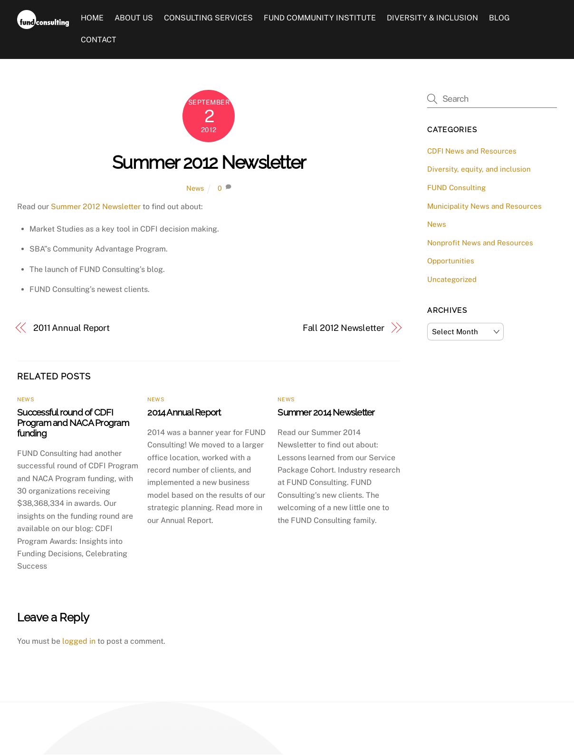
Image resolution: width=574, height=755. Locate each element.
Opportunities (450, 261)
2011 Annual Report (71, 328)
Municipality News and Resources (484, 206)
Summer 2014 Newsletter (325, 412)
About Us (134, 18)
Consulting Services (208, 18)
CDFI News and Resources (472, 151)
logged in (79, 641)
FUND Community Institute (320, 18)
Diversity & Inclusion (432, 18)
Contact (98, 39)
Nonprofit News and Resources (480, 243)
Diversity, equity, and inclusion (479, 169)
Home (92, 18)
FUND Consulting (456, 188)
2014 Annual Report (183, 412)
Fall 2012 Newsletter (343, 328)
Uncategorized (452, 279)
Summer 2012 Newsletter (209, 162)
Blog (499, 18)
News (195, 188)
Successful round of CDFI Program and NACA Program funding (73, 422)
